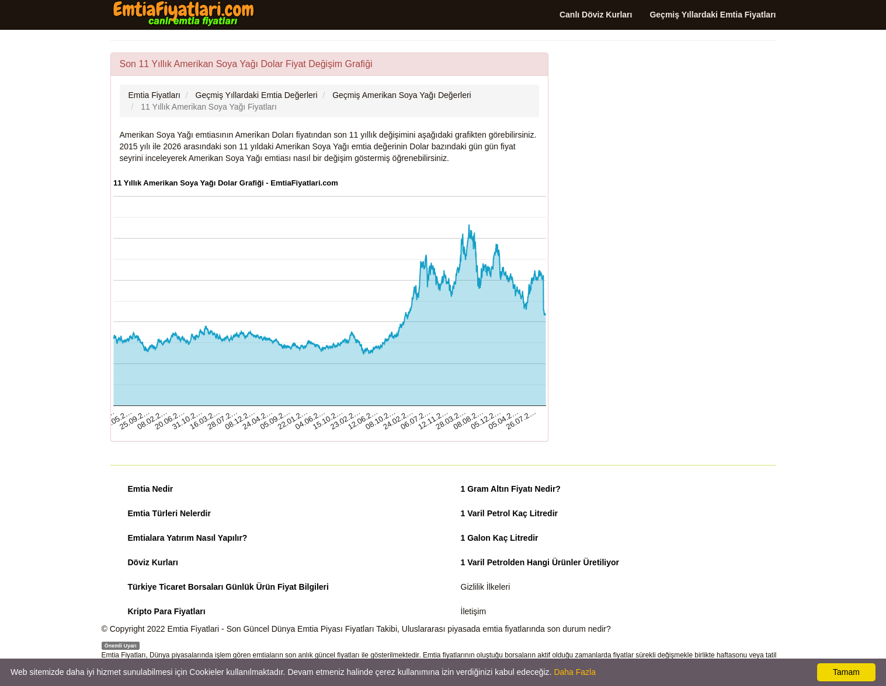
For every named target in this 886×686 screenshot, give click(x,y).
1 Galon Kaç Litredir (499, 537)
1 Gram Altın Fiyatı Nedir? (511, 489)
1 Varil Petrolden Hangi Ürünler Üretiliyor (540, 562)
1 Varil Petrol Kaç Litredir (509, 513)
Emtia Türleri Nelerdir (169, 513)
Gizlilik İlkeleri (485, 587)
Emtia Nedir (150, 489)
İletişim (474, 611)
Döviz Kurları (153, 562)
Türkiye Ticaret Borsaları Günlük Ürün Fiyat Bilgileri (228, 587)
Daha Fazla (575, 672)
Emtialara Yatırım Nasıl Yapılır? (188, 537)
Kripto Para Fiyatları (167, 611)
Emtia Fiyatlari (194, 629)
